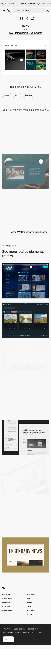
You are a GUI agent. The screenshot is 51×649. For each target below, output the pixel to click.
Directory (6, 606)
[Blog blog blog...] (25, 437)
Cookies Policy (37, 633)
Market (30, 602)
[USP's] (25, 133)
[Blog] (25, 320)
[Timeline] (25, 209)
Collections (7, 598)
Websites (6, 594)
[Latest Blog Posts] (25, 280)
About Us (31, 610)
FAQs (29, 606)
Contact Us (31, 614)
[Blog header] (25, 476)
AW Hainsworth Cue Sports (25, 32)
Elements (6, 602)
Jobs (29, 598)
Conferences (7, 610)
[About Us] (25, 171)
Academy (31, 594)
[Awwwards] (9, 10)
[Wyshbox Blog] (25, 398)
